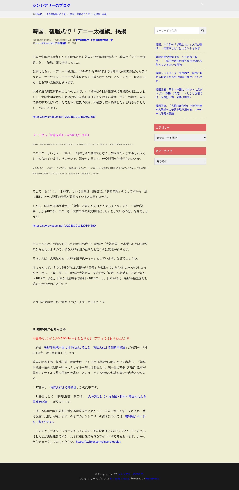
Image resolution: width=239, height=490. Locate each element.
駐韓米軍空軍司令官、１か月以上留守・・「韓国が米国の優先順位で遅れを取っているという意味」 (179, 60)
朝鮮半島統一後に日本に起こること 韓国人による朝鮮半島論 (84, 347)
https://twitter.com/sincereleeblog (98, 441)
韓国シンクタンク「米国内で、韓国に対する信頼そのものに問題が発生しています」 (179, 76)
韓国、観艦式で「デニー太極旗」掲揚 (88, 14)
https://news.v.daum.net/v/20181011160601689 (64, 116)
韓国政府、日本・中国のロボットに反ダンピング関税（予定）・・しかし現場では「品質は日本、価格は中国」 (179, 93)
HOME (39, 14)
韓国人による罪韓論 (63, 387)
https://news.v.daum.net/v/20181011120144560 (64, 225)
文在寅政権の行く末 (56, 14)
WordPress (153, 478)
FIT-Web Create (119, 478)
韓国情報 (61, 43)
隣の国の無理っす (104, 40)
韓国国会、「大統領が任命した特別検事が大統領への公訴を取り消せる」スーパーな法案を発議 (179, 109)
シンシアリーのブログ (52, 5)
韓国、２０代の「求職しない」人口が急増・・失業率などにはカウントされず (179, 46)
